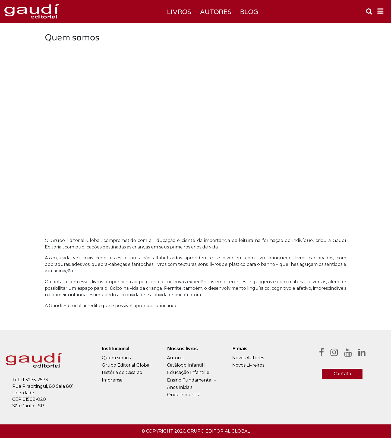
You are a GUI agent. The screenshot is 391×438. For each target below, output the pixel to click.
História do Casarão (122, 372)
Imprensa (112, 380)
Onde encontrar (184, 394)
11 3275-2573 (34, 379)
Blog (249, 12)
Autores (175, 357)
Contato (342, 373)
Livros (179, 12)
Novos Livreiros (248, 365)
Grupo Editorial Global (126, 365)
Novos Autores (248, 357)
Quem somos (116, 357)
